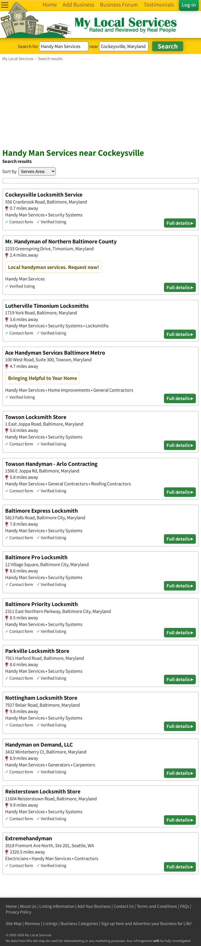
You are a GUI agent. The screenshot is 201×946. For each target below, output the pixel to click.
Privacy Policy (18, 912)
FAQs (184, 906)
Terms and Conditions (157, 906)
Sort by (9, 171)
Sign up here (112, 923)
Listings (50, 923)
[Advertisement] (100, 104)
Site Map (14, 923)
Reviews (32, 923)
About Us (28, 906)
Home (11, 906)
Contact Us (124, 906)
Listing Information (56, 906)
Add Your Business (94, 906)
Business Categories (79, 923)
